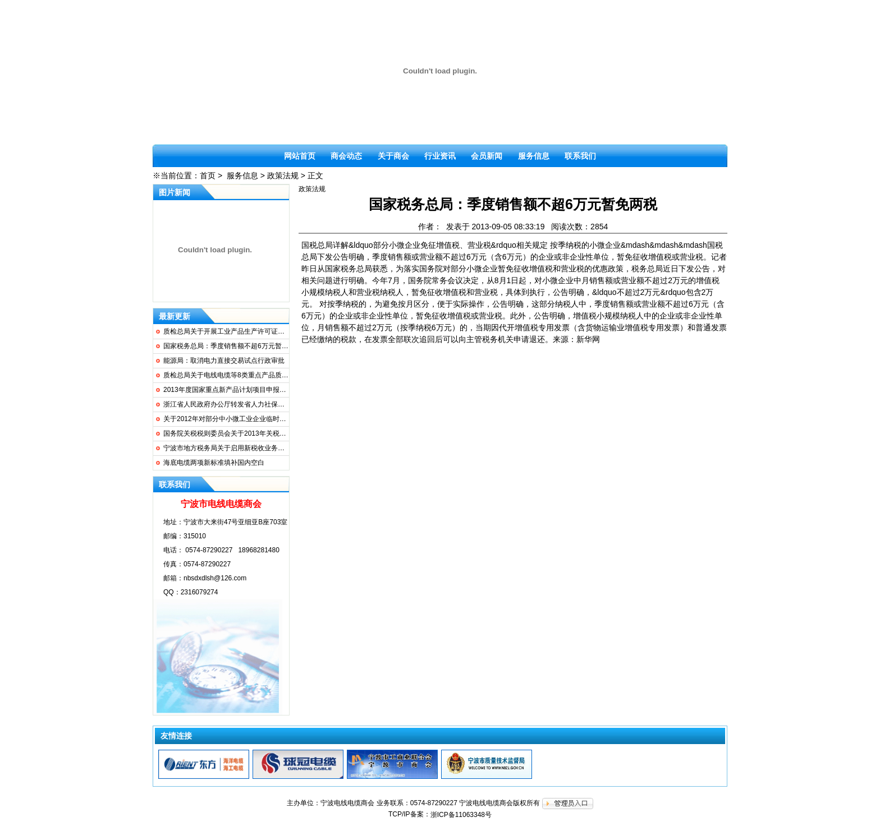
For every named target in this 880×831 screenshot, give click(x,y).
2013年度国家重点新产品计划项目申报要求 (228, 390)
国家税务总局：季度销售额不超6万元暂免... (228, 346)
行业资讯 (440, 155)
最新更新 (174, 316)
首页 (208, 175)
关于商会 (393, 155)
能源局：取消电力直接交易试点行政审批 (224, 360)
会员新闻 (486, 155)
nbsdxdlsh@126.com (215, 578)
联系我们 (580, 155)
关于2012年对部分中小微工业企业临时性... (227, 419)
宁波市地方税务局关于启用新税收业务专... (226, 448)
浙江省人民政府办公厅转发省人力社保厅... (226, 404)
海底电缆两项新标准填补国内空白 (213, 463)
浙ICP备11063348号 (461, 815)
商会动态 (346, 155)
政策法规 (283, 175)
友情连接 (176, 735)
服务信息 (533, 155)
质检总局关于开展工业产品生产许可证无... (226, 331)
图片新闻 (174, 192)
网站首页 (299, 155)
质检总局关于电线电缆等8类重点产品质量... (228, 375)
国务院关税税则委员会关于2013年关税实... (227, 433)
